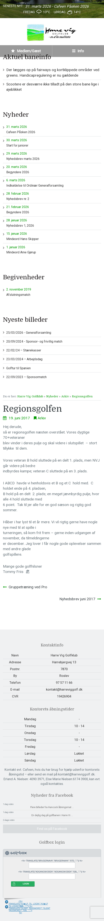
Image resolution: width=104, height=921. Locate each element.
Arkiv (65, 396)
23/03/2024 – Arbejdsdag (24, 359)
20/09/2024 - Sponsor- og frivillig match (34, 341)
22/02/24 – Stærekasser (23, 350)
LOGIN (26, 884)
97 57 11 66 (64, 683)
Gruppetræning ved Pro (28, 587)
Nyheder (52, 396)
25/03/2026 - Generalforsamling (28, 332)
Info (78, 51)
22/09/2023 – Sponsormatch (26, 377)
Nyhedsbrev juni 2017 (77, 599)
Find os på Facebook (52, 829)
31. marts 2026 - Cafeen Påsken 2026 (57, 6)
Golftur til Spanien (18, 368)
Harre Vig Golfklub (30, 396)
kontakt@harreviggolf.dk (64, 689)
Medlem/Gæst (26, 51)
